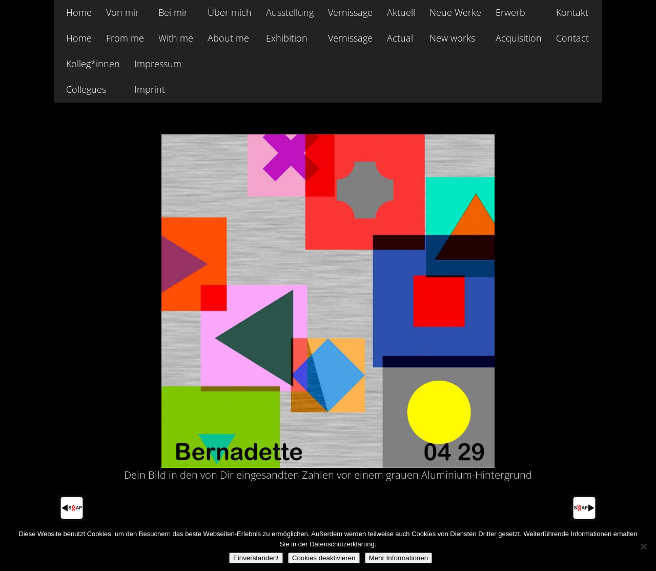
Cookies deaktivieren (324, 558)
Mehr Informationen (398, 558)
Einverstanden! (256, 558)
